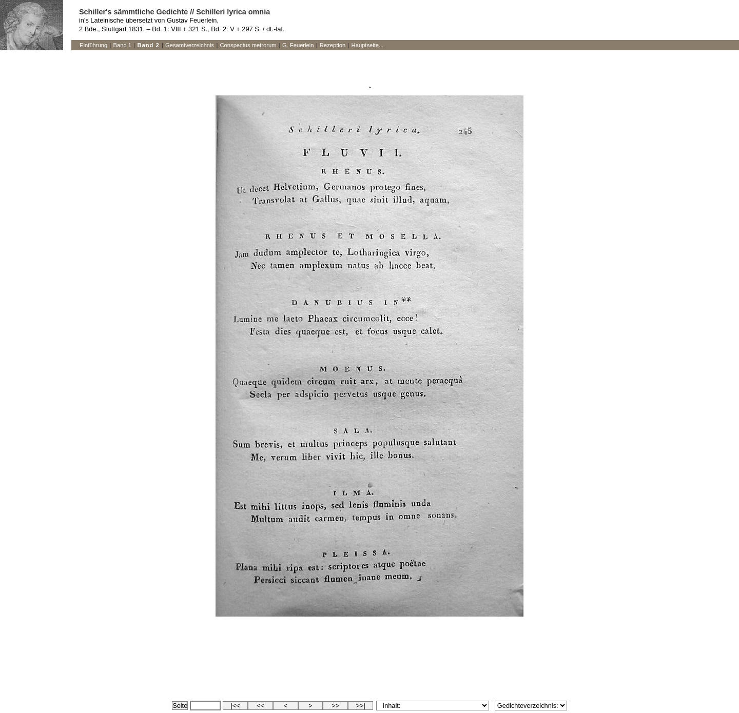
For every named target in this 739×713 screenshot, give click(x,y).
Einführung (93, 45)
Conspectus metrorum (248, 45)
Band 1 (122, 45)
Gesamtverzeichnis (189, 45)
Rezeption (332, 45)
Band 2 (148, 45)
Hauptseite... (368, 45)
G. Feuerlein (298, 45)
